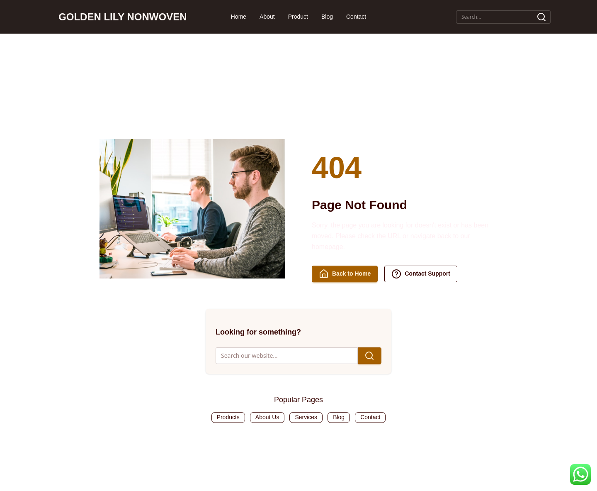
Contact (356, 16)
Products (228, 417)
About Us (267, 417)
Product (298, 16)
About (267, 16)
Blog (327, 16)
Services (306, 417)
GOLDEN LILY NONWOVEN (122, 16)
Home (238, 16)
